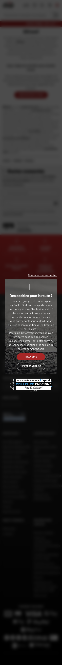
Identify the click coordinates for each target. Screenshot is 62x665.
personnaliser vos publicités (24, 344)
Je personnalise (31, 366)
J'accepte (31, 356)
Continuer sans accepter (42, 275)
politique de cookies (36, 336)
